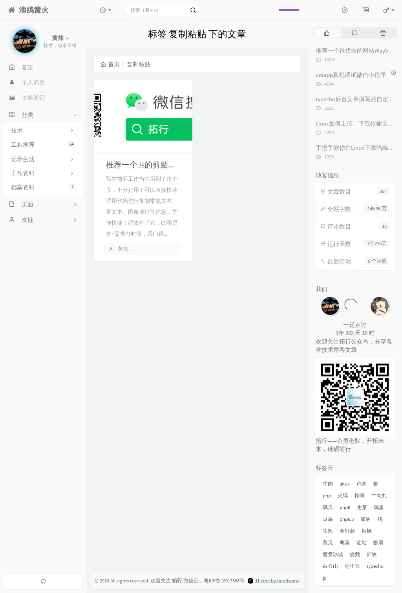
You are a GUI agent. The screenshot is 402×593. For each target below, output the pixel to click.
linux (345, 483)
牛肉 (328, 483)
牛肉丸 (379, 495)
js (324, 578)
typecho (375, 566)
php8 (345, 507)
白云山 (330, 566)
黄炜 (123, 249)
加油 (365, 519)
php (327, 495)
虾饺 (372, 554)
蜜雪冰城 (333, 554)
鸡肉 (361, 483)
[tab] (327, 32)
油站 (361, 542)
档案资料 (43, 187)
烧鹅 (355, 554)
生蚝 (328, 531)
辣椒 (367, 531)
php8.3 (347, 519)
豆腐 (328, 519)
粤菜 (345, 542)
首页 (110, 64)
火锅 (343, 495)
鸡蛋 (379, 507)
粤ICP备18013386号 (224, 580)
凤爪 (328, 507)
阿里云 (352, 566)
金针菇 (347, 531)
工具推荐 (43, 144)
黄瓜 (328, 542)
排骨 (359, 495)
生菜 (362, 507)
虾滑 (378, 542)
